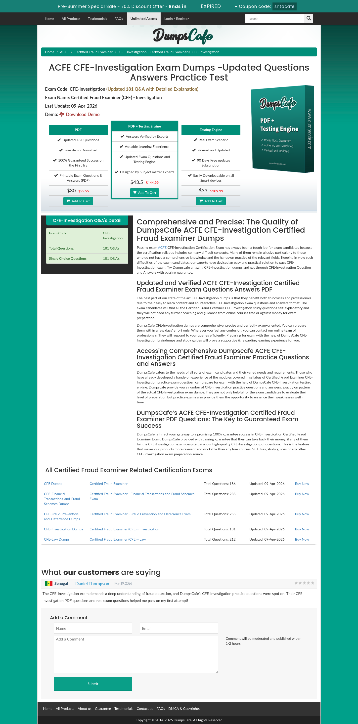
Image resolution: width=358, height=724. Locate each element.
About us (84, 708)
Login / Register (176, 18)
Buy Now (302, 483)
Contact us (145, 708)
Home (49, 18)
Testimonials (97, 18)
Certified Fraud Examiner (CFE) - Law (118, 539)
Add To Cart (78, 201)
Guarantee (103, 708)
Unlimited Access (144, 18)
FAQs (119, 18)
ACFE (64, 52)
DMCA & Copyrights (184, 708)
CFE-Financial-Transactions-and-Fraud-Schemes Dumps (62, 499)
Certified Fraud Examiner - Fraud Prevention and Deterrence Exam (140, 514)
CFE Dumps (53, 483)
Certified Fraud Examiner (94, 52)
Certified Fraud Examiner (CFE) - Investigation (124, 529)
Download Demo (79, 114)
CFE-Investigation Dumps (63, 529)
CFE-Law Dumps (57, 539)
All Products (71, 18)
